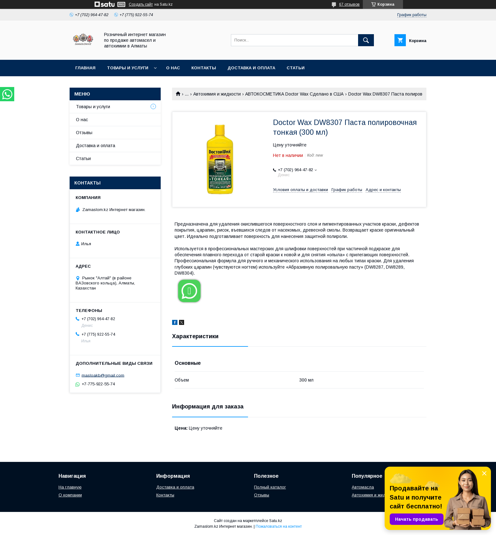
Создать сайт (141, 4)
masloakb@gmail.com (103, 375)
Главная (85, 67)
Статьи (296, 67)
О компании (70, 495)
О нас (173, 67)
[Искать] (366, 40)
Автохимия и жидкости (217, 93)
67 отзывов (349, 4)
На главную (70, 487)
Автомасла (363, 487)
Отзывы (84, 132)
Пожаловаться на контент (279, 526)
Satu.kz (275, 521)
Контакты (203, 67)
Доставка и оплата (251, 67)
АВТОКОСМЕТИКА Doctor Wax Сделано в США (294, 93)
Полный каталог (270, 487)
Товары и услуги (127, 67)
